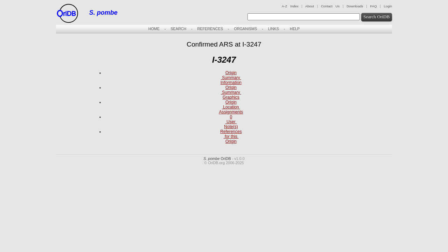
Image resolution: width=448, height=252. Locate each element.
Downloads (354, 6)
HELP (295, 29)
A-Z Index (290, 6)
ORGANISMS (245, 29)
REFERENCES (210, 29)
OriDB (217, 158)
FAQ (373, 6)
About (309, 6)
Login (388, 6)
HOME (154, 29)
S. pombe (103, 12)
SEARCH (178, 29)
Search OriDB (376, 16)
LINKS (273, 29)
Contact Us (330, 6)
